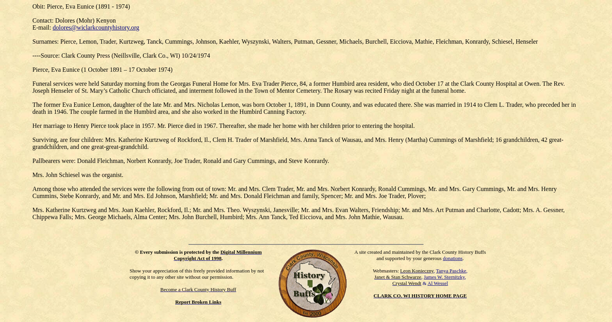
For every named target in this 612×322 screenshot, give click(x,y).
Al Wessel (437, 283)
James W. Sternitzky (444, 277)
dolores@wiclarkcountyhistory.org (96, 27)
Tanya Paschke (451, 271)
